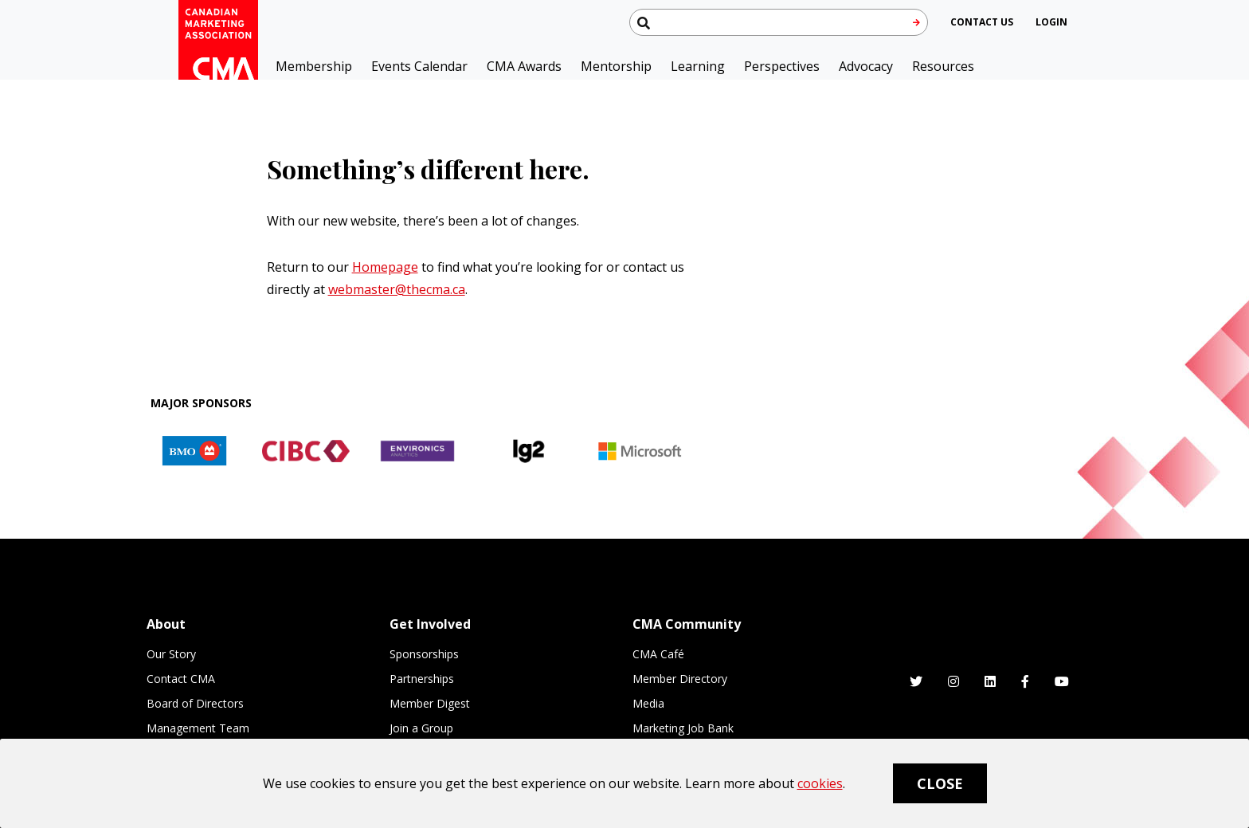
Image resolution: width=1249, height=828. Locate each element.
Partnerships (422, 678)
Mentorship (616, 66)
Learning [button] (698, 66)
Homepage (385, 267)
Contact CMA (181, 678)
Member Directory (679, 678)
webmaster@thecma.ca (396, 289)
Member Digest (430, 703)
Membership (314, 66)
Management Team (198, 728)
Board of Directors (195, 703)
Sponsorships (424, 653)
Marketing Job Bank (683, 728)
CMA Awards (524, 66)
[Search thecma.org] (778, 22)
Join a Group (421, 728)
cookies (820, 783)
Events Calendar (419, 66)
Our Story (171, 653)
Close (940, 783)
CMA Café (658, 653)
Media (648, 703)
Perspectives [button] (782, 66)
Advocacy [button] (866, 66)
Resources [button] (943, 66)
